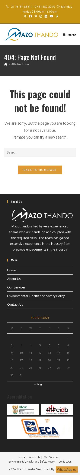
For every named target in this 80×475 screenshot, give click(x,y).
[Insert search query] (40, 152)
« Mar (38, 384)
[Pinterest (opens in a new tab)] (35, 16)
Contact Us (15, 304)
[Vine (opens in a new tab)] (56, 16)
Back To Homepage (40, 170)
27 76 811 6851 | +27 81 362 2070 (33, 6)
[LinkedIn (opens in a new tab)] (45, 16)
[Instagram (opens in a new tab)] (40, 16)
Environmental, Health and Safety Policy (36, 296)
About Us (14, 279)
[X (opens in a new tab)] (25, 16)
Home (11, 270)
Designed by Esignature (53, 469)
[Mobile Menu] (69, 34)
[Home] (5, 64)
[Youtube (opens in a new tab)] (51, 16)
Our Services (16, 287)
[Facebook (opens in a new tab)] (30, 16)
